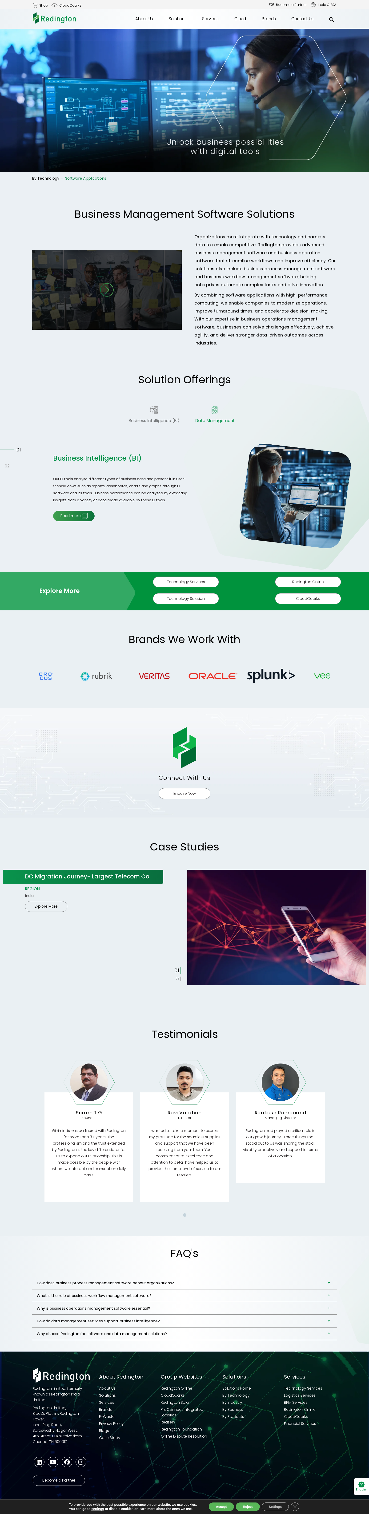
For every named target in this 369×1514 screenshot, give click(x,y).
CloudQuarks (70, 5)
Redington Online (308, 582)
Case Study (109, 1437)
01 (18, 450)
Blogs (104, 1430)
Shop (43, 5)
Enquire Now (184, 793)
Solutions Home (236, 1388)
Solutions (178, 19)
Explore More (46, 906)
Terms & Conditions (107, 1507)
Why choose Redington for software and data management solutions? (102, 1333)
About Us (144, 19)
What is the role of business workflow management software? (94, 1295)
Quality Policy (237, 1507)
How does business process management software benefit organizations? (105, 1283)
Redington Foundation (181, 1429)
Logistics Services (300, 1395)
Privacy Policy (111, 1423)
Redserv (168, 1422)
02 (7, 466)
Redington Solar (175, 1402)
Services (210, 19)
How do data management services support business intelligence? (98, 1321)
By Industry (232, 1402)
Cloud (240, 19)
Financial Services (300, 1423)
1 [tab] (178, 970)
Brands (269, 19)
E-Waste (107, 1416)
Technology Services (186, 582)
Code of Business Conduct (156, 1507)
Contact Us (302, 19)
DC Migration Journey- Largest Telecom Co (87, 876)
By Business (232, 1409)
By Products (233, 1416)
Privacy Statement (65, 1507)
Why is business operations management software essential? (93, 1308)
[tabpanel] (184, 927)
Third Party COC (203, 1507)
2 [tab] (178, 979)
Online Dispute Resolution (184, 1436)
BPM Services (295, 1402)
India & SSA (327, 4)
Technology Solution (186, 598)
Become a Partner (291, 4)
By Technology (45, 178)
